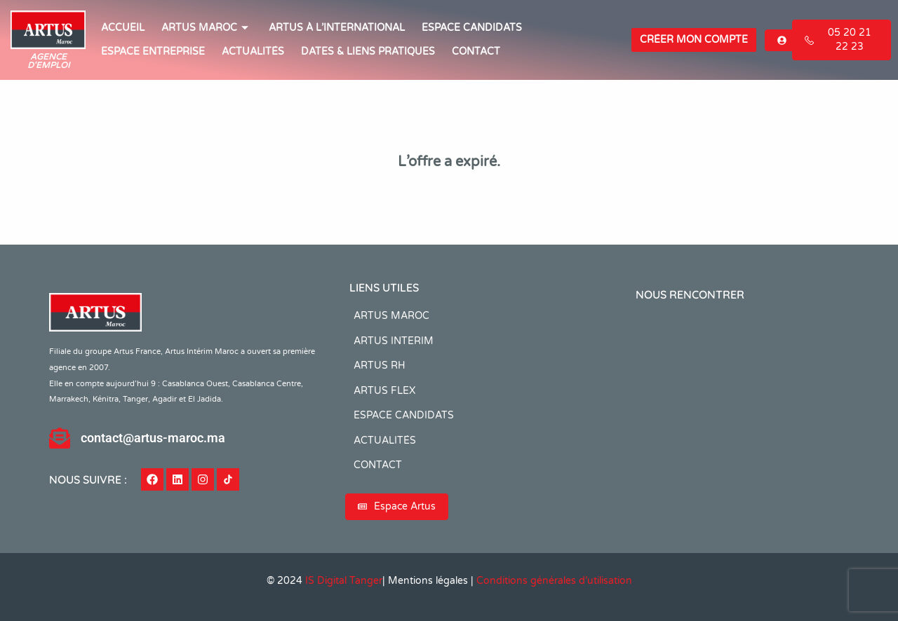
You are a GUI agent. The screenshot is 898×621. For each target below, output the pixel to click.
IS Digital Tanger (343, 581)
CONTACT (476, 51)
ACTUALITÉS (253, 51)
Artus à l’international (337, 28)
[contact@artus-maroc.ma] (59, 438)
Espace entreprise (153, 51)
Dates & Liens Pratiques (368, 51)
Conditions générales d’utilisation (554, 581)
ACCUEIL (123, 28)
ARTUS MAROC (206, 28)
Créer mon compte (694, 40)
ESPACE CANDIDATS (472, 28)
